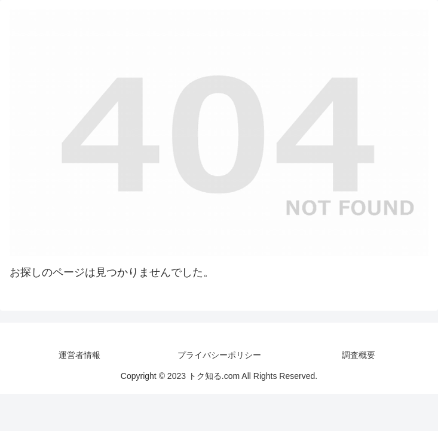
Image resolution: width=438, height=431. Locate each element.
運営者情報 (79, 355)
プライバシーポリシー (219, 355)
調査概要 (358, 355)
